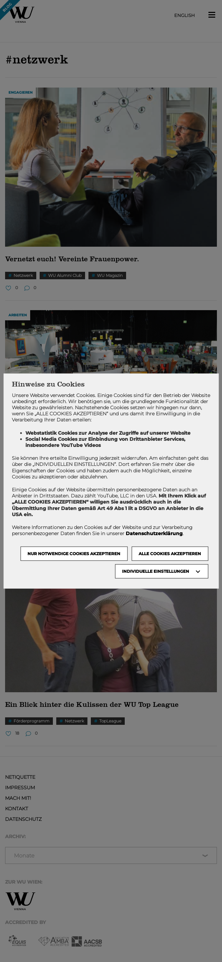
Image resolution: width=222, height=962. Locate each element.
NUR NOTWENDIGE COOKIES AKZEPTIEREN (73, 553)
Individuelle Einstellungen (155, 571)
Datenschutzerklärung (154, 533)
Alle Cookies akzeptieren (170, 553)
